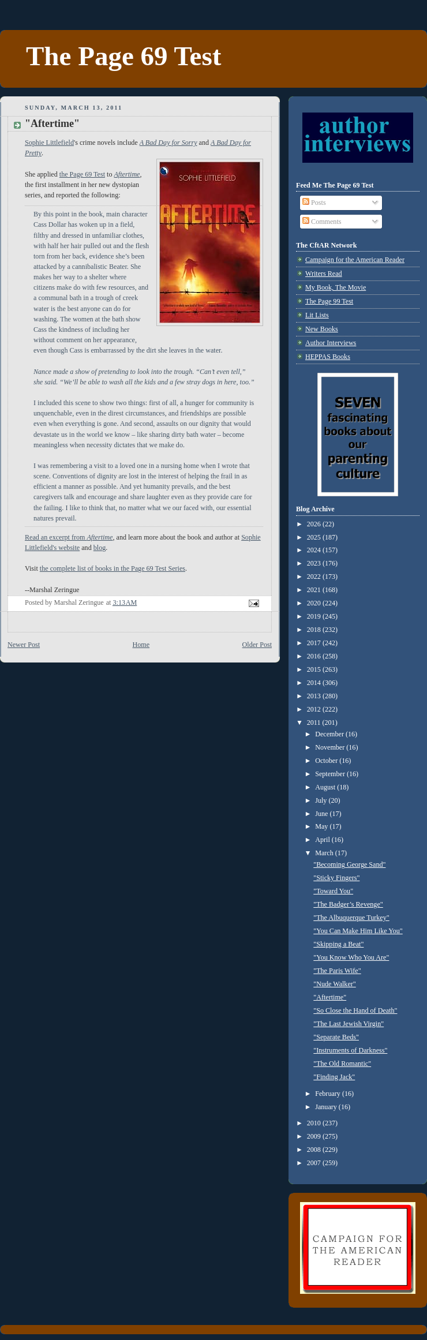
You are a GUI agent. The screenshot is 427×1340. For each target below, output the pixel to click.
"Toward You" (333, 891)
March (325, 853)
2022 (315, 576)
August (326, 787)
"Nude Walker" (334, 984)
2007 (315, 1163)
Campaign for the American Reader (354, 260)
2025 (315, 537)
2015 (315, 669)
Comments (321, 222)
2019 (315, 616)
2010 (315, 1123)
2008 (315, 1150)
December (330, 734)
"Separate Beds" (336, 1037)
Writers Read (323, 274)
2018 (315, 630)
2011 (315, 722)
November (330, 747)
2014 (315, 683)
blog (99, 548)
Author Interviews (330, 343)
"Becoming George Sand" (349, 864)
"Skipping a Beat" (338, 944)
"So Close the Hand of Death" (355, 1010)
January (327, 1107)
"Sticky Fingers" (336, 878)
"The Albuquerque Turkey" (351, 918)
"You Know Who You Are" (351, 957)
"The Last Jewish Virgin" (348, 1024)
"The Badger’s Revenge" (348, 904)
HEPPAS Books (327, 357)
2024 (315, 550)
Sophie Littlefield (49, 143)
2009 (315, 1136)
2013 (315, 696)
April (323, 840)
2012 (315, 709)
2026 (315, 524)
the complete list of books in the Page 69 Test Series (112, 568)
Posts (314, 203)
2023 (315, 563)
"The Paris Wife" (337, 971)
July (321, 800)
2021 (315, 590)
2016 (315, 656)
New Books (321, 329)
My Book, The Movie (335, 287)
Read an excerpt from (69, 537)
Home (141, 645)
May (322, 826)
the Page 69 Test (82, 174)
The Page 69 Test (123, 56)
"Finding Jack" (334, 1077)
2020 (315, 603)
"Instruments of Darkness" (350, 1050)
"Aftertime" (329, 997)
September (331, 774)
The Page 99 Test (329, 301)
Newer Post (24, 645)
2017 (315, 643)
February (328, 1094)
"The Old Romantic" (342, 1064)
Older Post (257, 645)
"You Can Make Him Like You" (357, 931)
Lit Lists (317, 315)
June (322, 814)
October (327, 761)
